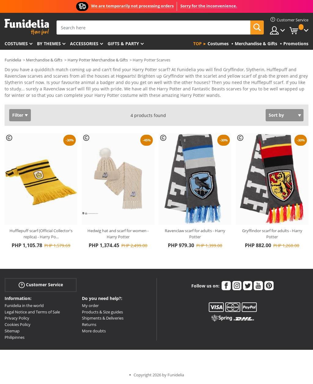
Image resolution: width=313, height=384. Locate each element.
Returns (89, 324)
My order (90, 305)
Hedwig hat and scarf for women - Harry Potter (118, 234)
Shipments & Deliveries (102, 318)
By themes (49, 43)
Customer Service (41, 285)
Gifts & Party (123, 43)
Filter (17, 115)
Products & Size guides (102, 312)
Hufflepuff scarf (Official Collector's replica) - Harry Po (40, 234)
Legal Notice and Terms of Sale (32, 312)
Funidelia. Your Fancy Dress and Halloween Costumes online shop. (27, 27)
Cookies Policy (18, 324)
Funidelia (13, 60)
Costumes (16, 43)
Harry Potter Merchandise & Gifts (98, 60)
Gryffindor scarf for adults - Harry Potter (272, 234)
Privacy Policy (17, 318)
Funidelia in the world (24, 305)
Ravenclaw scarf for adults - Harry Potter (195, 234)
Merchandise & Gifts (44, 60)
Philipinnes (14, 337)
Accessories (84, 43)
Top (197, 43)
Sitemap (12, 331)
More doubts (94, 331)
